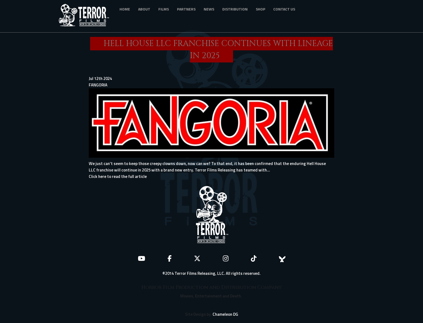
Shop (260, 9)
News (209, 9)
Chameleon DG (225, 314)
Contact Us (284, 9)
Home (125, 9)
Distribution (235, 9)
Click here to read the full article (118, 176)
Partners (186, 9)
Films (163, 9)
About (144, 9)
